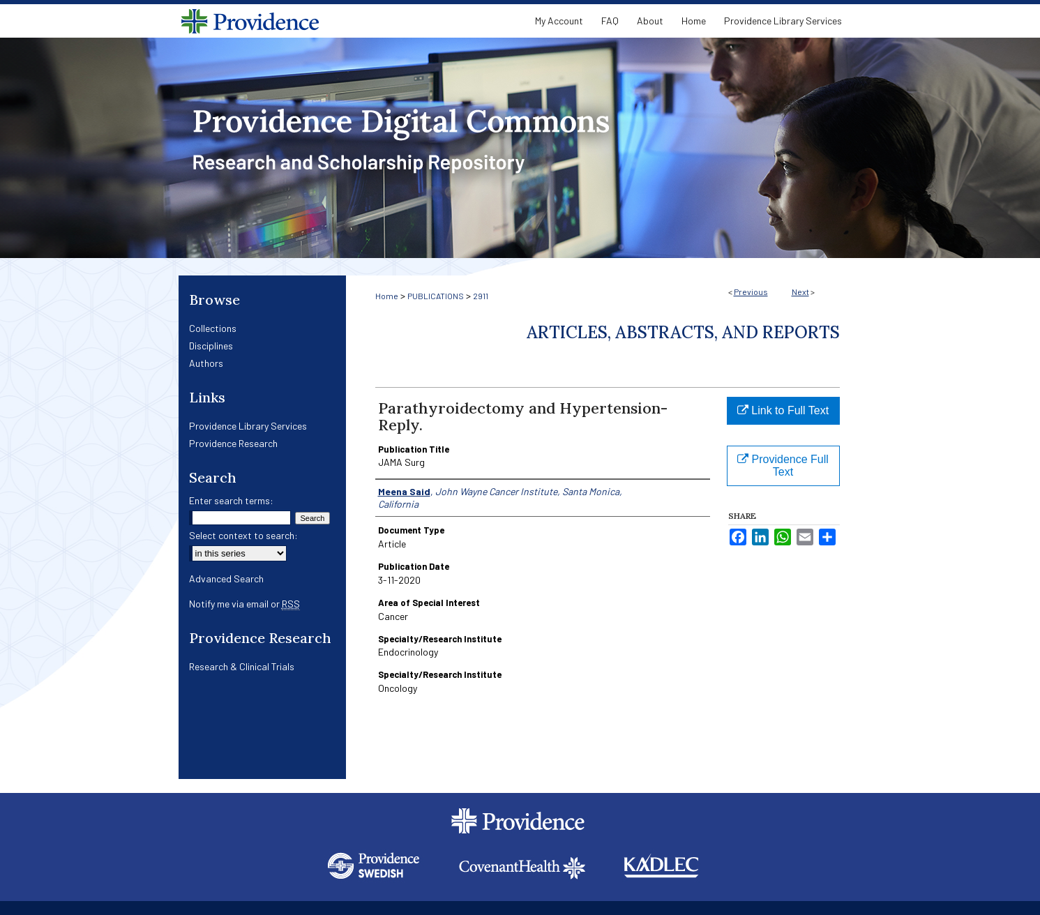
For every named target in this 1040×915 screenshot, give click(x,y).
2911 (480, 296)
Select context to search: (243, 535)
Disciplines (211, 345)
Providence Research (233, 443)
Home (386, 296)
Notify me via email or (244, 604)
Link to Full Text (783, 410)
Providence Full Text (783, 465)
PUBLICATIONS (435, 296)
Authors (206, 363)
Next (800, 291)
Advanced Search (226, 578)
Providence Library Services (248, 426)
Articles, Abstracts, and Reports (683, 332)
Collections (212, 328)
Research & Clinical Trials (241, 666)
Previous (751, 291)
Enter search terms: (231, 500)
